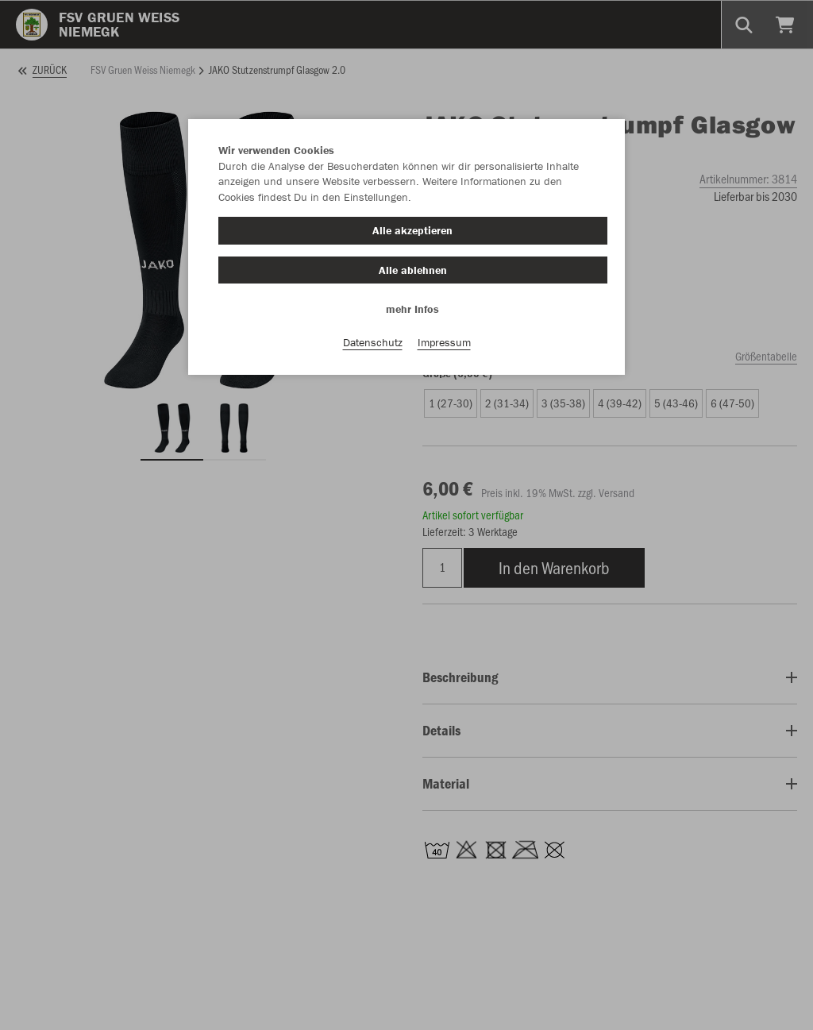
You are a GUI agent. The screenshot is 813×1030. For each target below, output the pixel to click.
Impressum (444, 342)
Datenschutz (373, 342)
